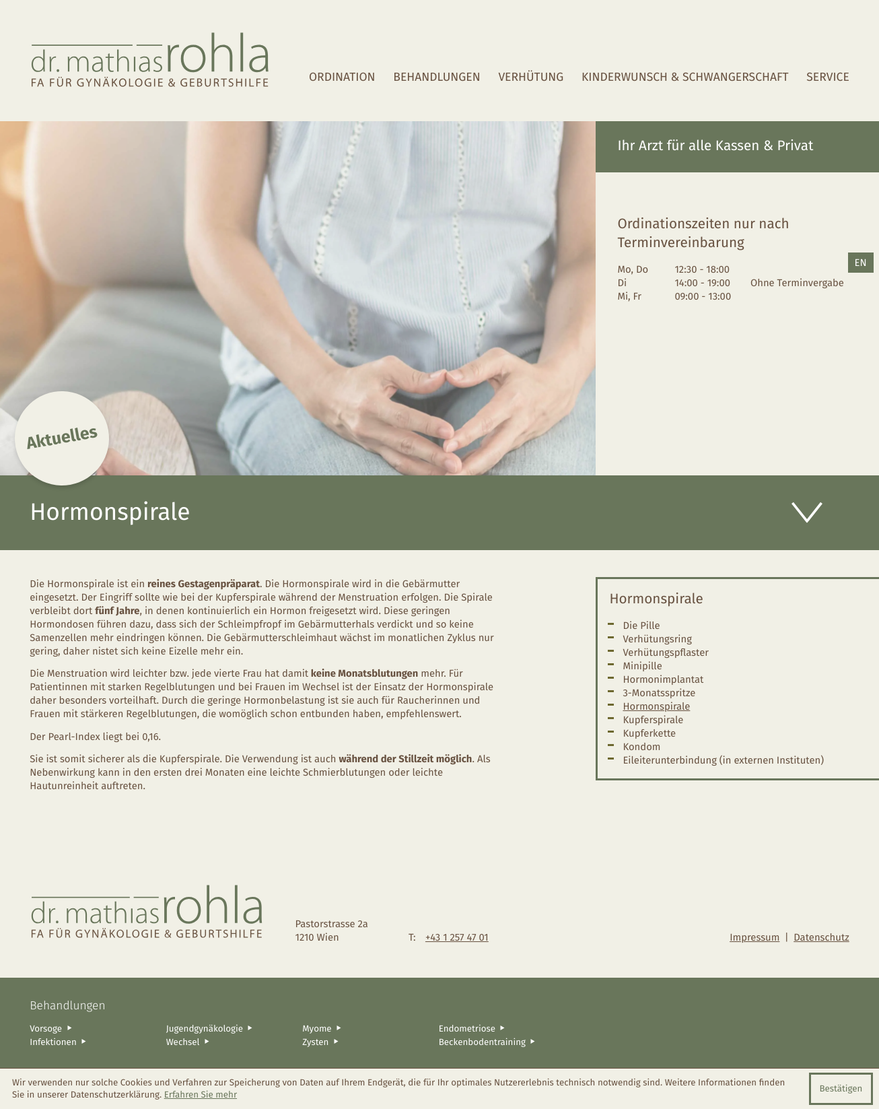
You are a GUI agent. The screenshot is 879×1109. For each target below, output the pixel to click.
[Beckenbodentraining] (502, 1041)
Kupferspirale (653, 720)
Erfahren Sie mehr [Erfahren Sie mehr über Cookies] (200, 1094)
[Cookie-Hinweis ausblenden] (841, 1089)
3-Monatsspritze (659, 693)
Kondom (641, 747)
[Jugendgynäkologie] (229, 1028)
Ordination (342, 77)
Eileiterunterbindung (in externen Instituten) (723, 760)
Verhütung (530, 77)
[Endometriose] (502, 1028)
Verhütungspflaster (666, 652)
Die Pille (641, 625)
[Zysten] (365, 1041)
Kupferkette (649, 733)
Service (827, 77)
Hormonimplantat (663, 679)
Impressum (754, 937)
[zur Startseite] (151, 60)
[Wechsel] (229, 1041)
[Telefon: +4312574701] (457, 937)
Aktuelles (62, 438)
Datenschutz (821, 937)
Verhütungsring (657, 639)
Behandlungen (436, 77)
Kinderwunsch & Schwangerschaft (685, 77)
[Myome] (365, 1028)
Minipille (642, 666)
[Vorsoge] (93, 1028)
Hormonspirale (656, 706)
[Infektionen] (93, 1041)
